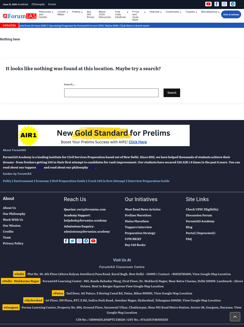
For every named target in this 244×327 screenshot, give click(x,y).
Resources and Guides (45, 14)
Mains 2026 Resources (105, 14)
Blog (189, 227)
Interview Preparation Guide (148, 181)
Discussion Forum (199, 215)
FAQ (189, 239)
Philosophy (38, 4)
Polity (7, 181)
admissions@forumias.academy (87, 231)
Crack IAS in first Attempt (106, 181)
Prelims (76, 11)
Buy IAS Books (90, 14)
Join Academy (231, 14)
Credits (8, 231)
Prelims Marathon (138, 215)
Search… (69, 84)
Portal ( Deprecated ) (200, 233)
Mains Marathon (137, 221)
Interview (154, 11)
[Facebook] (66, 241)
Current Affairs (61, 13)
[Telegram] (86, 241)
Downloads (172, 11)
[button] (235, 316)
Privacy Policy (13, 243)
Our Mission (12, 225)
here (40, 167)
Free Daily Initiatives (120, 14)
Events (52, 4)
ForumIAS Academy (200, 221)
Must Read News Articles (143, 209)
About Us (9, 207)
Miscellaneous (209, 11)
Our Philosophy (14, 213)
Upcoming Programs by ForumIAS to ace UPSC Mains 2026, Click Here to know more (101, 25)
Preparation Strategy (140, 233)
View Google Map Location (212, 274)
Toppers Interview (138, 227)
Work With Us (13, 219)
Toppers (190, 11)
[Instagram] (79, 241)
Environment (23, 181)
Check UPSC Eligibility (202, 209)
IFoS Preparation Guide (68, 181)
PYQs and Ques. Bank (135, 15)
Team (7, 237)
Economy (42, 181)
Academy (23, 4)
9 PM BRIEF (133, 239)
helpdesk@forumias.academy (85, 220)
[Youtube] (93, 241)
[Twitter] (72, 241)
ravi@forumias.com (91, 209)
